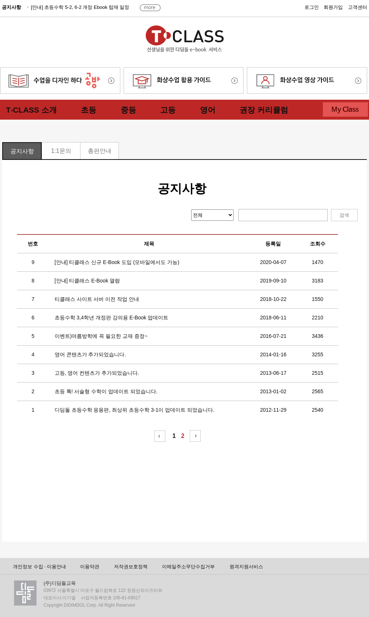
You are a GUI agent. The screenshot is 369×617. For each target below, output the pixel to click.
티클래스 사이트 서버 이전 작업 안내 (97, 299)
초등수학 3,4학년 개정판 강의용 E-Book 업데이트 (112, 318)
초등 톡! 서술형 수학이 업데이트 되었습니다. (106, 391)
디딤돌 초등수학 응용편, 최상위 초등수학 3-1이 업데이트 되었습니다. (134, 410)
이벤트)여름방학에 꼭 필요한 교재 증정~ (101, 336)
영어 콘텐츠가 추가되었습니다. (90, 354)
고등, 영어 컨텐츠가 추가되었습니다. (97, 373)
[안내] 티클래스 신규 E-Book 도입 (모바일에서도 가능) (117, 262)
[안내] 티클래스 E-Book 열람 (87, 281)
